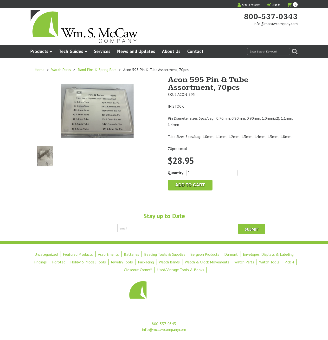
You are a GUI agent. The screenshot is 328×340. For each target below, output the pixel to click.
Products (39, 51)
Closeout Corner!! (138, 269)
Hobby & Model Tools (88, 262)
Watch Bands (169, 262)
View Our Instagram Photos (294, 32)
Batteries (131, 254)
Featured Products (78, 254)
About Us (171, 51)
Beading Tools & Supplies (164, 254)
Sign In (273, 4)
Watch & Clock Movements (207, 262)
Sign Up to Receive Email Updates (86, 228)
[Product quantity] (212, 173)
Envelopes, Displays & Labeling (268, 254)
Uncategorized (46, 254)
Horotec (58, 262)
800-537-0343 (271, 17)
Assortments (108, 254)
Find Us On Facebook (285, 32)
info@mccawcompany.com (276, 23)
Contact (195, 51)
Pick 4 (289, 262)
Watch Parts (61, 69)
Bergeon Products (204, 254)
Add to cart (190, 185)
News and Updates (136, 51)
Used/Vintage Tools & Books (180, 269)
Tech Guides (71, 51)
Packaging (146, 262)
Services (102, 51)
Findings (40, 262)
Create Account (249, 4)
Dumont (231, 254)
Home (40, 69)
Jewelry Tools (122, 262)
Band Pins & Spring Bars (97, 69)
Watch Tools (269, 262)
